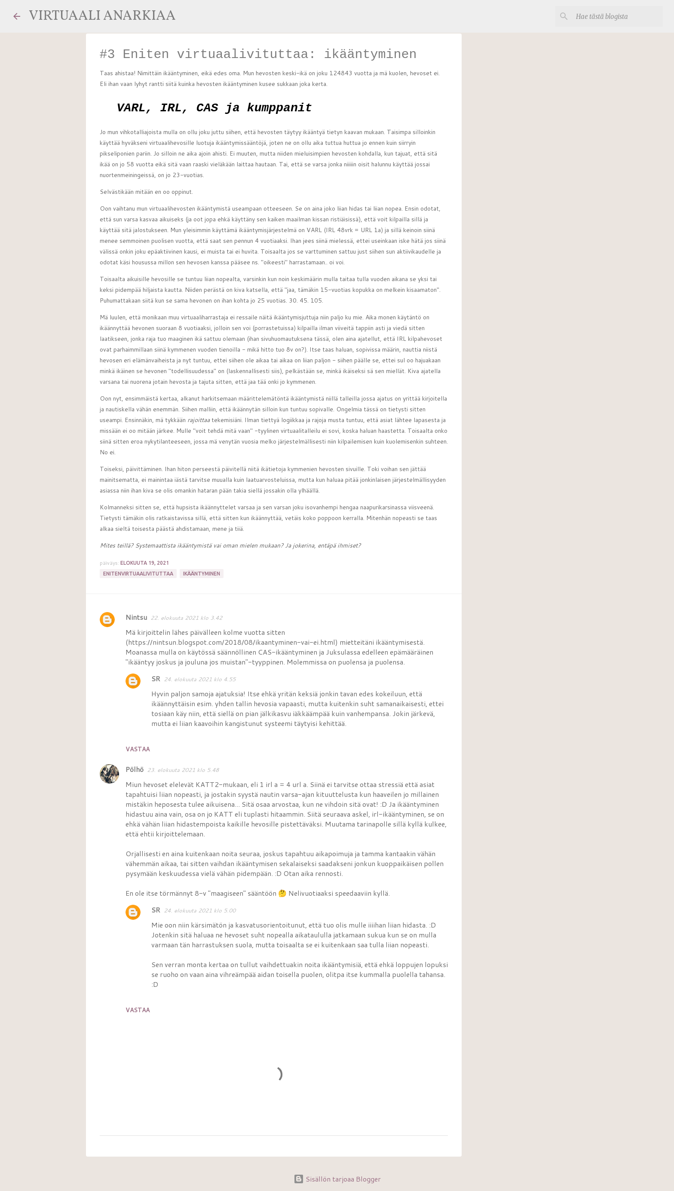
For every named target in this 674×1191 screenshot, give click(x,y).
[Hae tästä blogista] (618, 16)
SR (155, 678)
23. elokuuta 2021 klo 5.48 (183, 770)
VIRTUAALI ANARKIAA (102, 16)
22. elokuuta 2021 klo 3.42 (186, 618)
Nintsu (136, 617)
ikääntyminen (201, 573)
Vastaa (138, 749)
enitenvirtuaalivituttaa (138, 573)
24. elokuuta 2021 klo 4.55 (200, 679)
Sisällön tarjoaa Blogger (337, 1179)
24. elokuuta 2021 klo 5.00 (200, 910)
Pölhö (135, 769)
